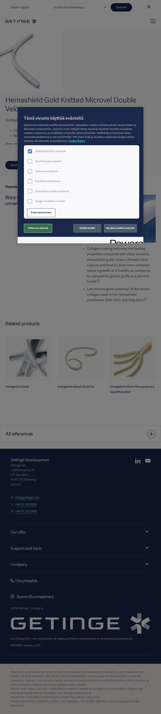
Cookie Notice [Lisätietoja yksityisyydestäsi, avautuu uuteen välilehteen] (76, 141)
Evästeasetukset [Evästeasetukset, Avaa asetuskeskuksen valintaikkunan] (41, 212)
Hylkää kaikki (87, 228)
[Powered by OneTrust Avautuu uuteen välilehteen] (125, 240)
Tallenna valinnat (38, 228)
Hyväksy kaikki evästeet (120, 228)
